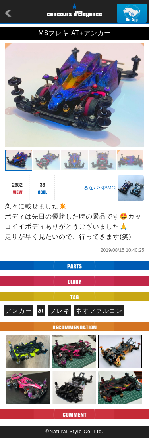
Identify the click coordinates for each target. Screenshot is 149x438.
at (41, 310)
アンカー (18, 310)
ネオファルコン (99, 310)
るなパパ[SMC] (100, 187)
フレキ (60, 310)
